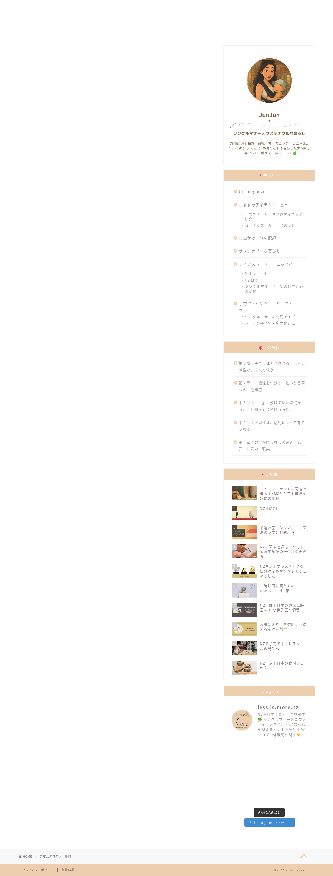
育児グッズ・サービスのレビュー (274, 225)
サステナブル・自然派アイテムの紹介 (274, 217)
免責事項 (68, 870)
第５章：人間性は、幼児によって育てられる (272, 426)
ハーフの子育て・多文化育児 (270, 323)
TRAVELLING (216, 6)
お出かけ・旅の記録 (257, 238)
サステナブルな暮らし (259, 251)
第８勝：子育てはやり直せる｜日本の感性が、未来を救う (272, 366)
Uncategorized (253, 191)
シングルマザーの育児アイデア (272, 316)
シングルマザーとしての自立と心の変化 (274, 288)
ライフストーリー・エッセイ (266, 264)
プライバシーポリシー (38, 870)
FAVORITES (101, 6)
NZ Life (251, 280)
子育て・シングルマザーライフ (266, 306)
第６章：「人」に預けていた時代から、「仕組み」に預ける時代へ (270, 406)
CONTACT (272, 6)
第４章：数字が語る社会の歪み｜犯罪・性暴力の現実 (270, 445)
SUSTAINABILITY (158, 6)
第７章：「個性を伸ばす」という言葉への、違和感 (272, 386)
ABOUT (46, 6)
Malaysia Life (256, 273)
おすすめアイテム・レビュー (266, 205)
